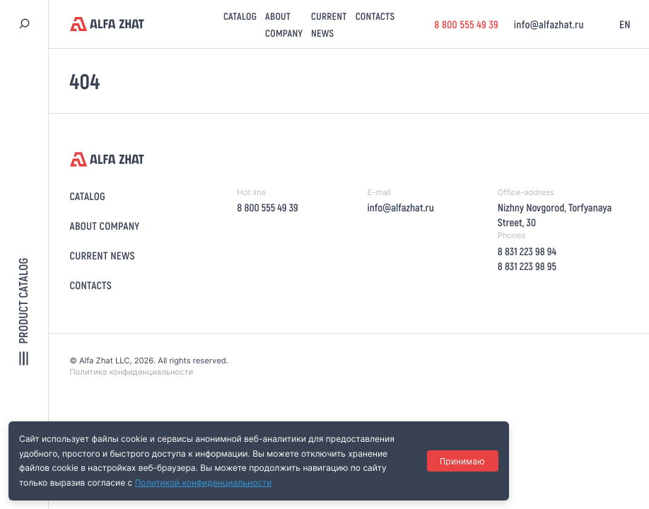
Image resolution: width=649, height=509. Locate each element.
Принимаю (462, 461)
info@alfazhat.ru (549, 24)
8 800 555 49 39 (466, 24)
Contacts (375, 16)
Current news (102, 255)
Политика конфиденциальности (132, 372)
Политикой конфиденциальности (203, 482)
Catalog (240, 16)
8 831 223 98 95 (527, 265)
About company (105, 225)
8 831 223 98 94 (527, 251)
